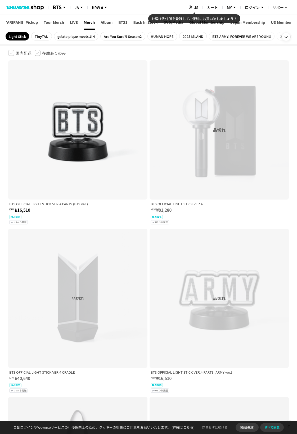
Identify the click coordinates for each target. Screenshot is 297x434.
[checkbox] (20, 53)
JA (77, 7)
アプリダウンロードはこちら (266, 400)
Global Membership (207, 22)
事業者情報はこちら (247, 368)
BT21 (122, 22)
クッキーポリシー (195, 351)
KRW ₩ (97, 7)
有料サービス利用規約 (41, 351)
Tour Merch (54, 22)
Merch (89, 22)
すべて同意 (272, 427)
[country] (193, 7)
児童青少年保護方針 (77, 351)
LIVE (74, 22)
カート (212, 7)
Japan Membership (247, 22)
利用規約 (12, 351)
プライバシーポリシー (114, 351)
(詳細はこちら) (183, 427)
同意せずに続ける (215, 427)
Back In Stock (145, 22)
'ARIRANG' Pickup (22, 22)
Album (106, 22)
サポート (280, 7)
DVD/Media (173, 22)
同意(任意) (247, 427)
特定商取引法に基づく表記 (156, 351)
